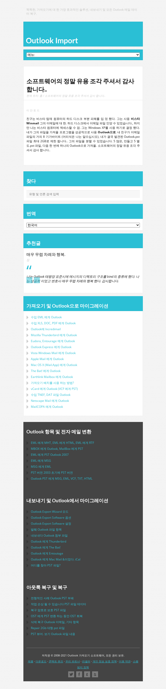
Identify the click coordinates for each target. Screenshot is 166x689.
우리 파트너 (72, 661)
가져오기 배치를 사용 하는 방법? (52, 383)
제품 (30, 661)
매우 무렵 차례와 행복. (45, 254)
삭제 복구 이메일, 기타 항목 (55, 622)
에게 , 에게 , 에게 (62, 443)
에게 (54, 335)
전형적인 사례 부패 (52, 598)
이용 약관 (125, 661)
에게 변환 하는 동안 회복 (57, 616)
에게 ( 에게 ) (54, 389)
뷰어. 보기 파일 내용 (53, 634)
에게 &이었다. (55, 559)
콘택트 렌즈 (56, 661)
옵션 (51, 517)
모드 (49, 511)
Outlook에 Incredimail (46, 329)
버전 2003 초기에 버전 (52, 472)
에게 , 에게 (57, 449)
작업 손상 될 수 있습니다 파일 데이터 (58, 604)
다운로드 (41, 661)
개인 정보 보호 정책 (105, 661)
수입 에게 (46, 317)
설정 (51, 523)
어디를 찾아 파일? (45, 565)
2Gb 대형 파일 (48, 628)
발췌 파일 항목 (46, 529)
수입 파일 (50, 395)
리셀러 (86, 661)
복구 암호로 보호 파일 (48, 610)
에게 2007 (50, 455)
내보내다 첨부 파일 (49, 535)
